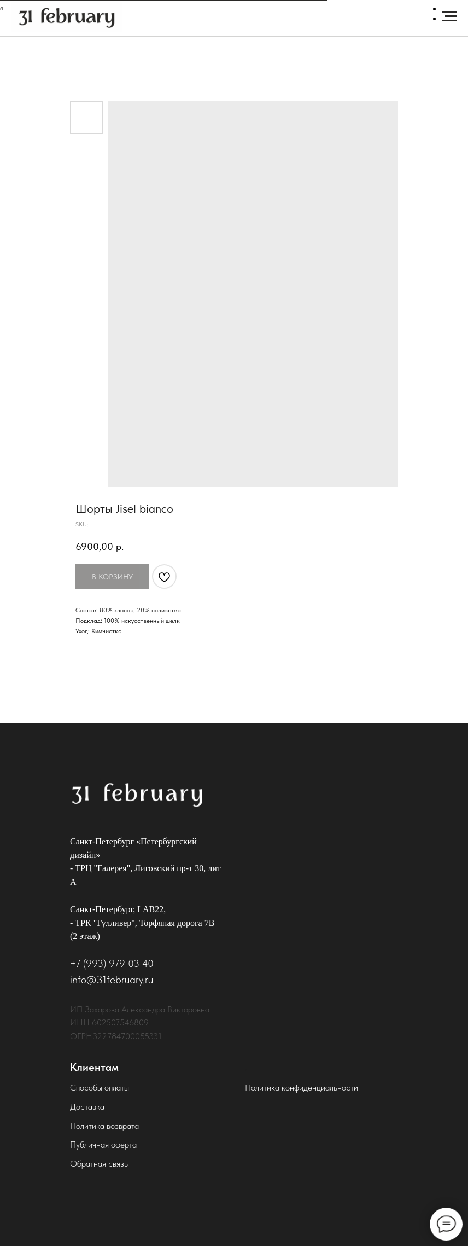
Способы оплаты (99, 1087)
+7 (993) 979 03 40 (112, 963)
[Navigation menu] (449, 16)
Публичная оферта (103, 1144)
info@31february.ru (111, 979)
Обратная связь (99, 1163)
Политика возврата (104, 1126)
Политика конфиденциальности (301, 1087)
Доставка (87, 1107)
